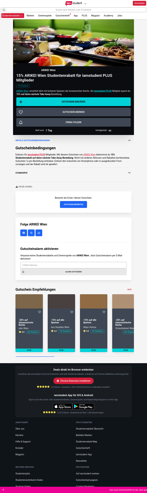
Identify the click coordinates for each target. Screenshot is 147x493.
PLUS (84, 15)
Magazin (95, 15)
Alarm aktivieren (52, 272)
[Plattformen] (85, 3)
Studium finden (23, 486)
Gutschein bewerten (73, 204)
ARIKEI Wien (48, 70)
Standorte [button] (73, 173)
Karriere (19, 435)
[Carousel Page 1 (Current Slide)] (35, 357)
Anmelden (139, 3)
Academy (108, 15)
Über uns (19, 428)
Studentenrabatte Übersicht (89, 428)
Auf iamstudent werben (87, 473)
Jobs (119, 15)
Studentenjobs (22, 473)
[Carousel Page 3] (112, 357)
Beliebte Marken (84, 435)
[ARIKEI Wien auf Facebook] (24, 233)
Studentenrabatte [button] (12, 15)
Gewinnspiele (45, 15)
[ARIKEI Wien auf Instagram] (31, 233)
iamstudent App (84, 454)
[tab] (73, 150)
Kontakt (19, 448)
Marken (30, 15)
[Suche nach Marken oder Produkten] (73, 9)
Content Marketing (85, 486)
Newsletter (81, 461)
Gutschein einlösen (52, 102)
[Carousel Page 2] (73, 357)
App (76, 15)
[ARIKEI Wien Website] (39, 233)
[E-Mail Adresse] (73, 265)
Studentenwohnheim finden (29, 480)
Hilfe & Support (23, 441)
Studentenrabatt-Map (86, 441)
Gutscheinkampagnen (87, 480)
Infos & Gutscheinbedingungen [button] (73, 140)
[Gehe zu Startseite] (73, 3)
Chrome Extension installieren (74, 381)
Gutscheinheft (63, 15)
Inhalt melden (23, 186)
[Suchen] (4, 10)
